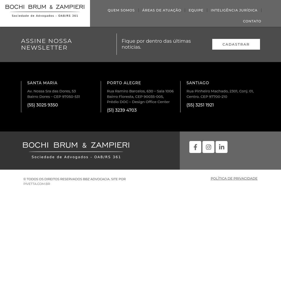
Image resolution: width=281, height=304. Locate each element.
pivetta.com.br (36, 184)
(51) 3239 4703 (122, 110)
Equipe (196, 10)
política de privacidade (234, 178)
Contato (252, 21)
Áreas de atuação (161, 10)
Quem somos (121, 10)
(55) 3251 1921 (200, 105)
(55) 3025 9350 (42, 105)
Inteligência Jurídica (234, 10)
